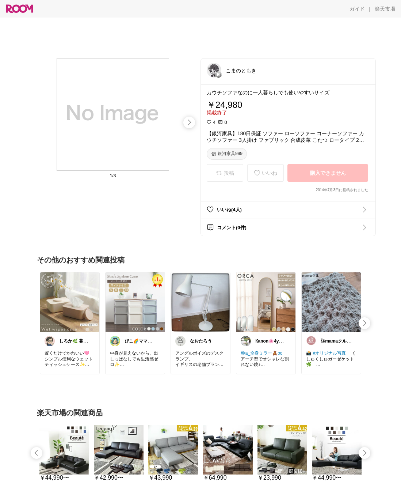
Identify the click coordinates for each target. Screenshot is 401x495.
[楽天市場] (385, 8)
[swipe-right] (189, 122)
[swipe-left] (36, 453)
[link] (69, 302)
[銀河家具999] (227, 154)
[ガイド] (357, 8)
